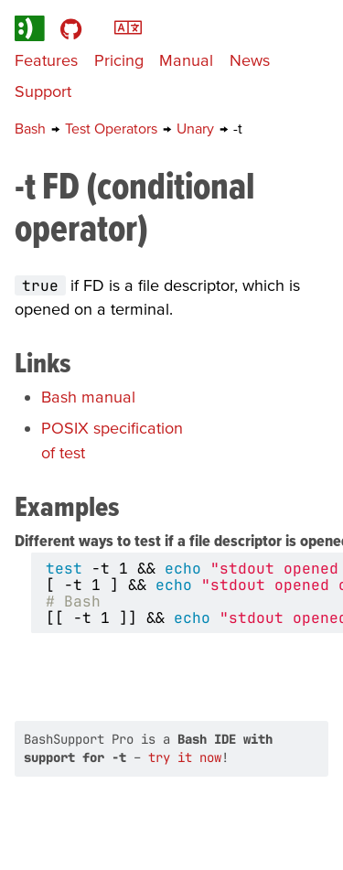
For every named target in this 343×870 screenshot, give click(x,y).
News (250, 60)
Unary (197, 128)
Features (46, 60)
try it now (184, 757)
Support (43, 91)
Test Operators (113, 128)
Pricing (119, 60)
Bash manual (88, 396)
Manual (186, 60)
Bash (32, 128)
